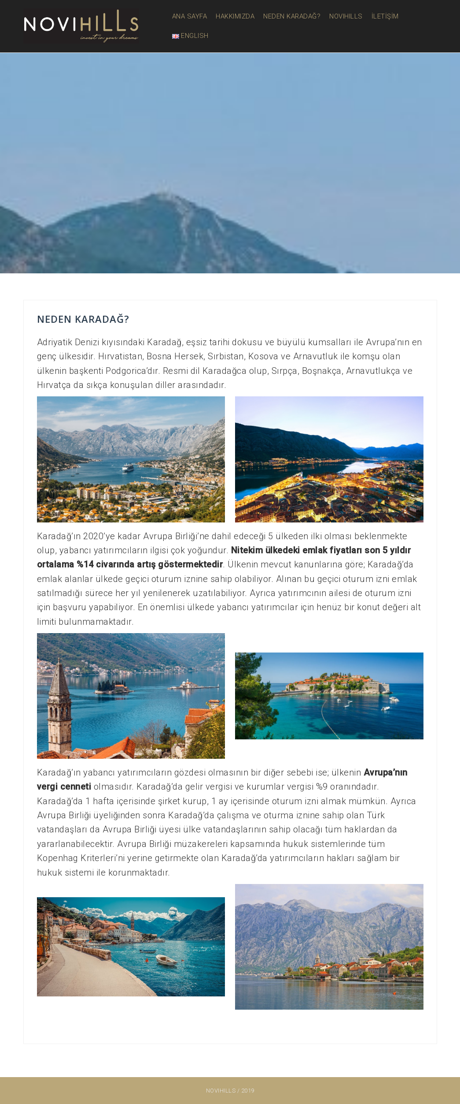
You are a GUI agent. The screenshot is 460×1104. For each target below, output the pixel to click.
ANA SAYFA (189, 16)
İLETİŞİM (385, 16)
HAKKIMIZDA (235, 16)
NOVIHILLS (346, 16)
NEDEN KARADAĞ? (291, 16)
